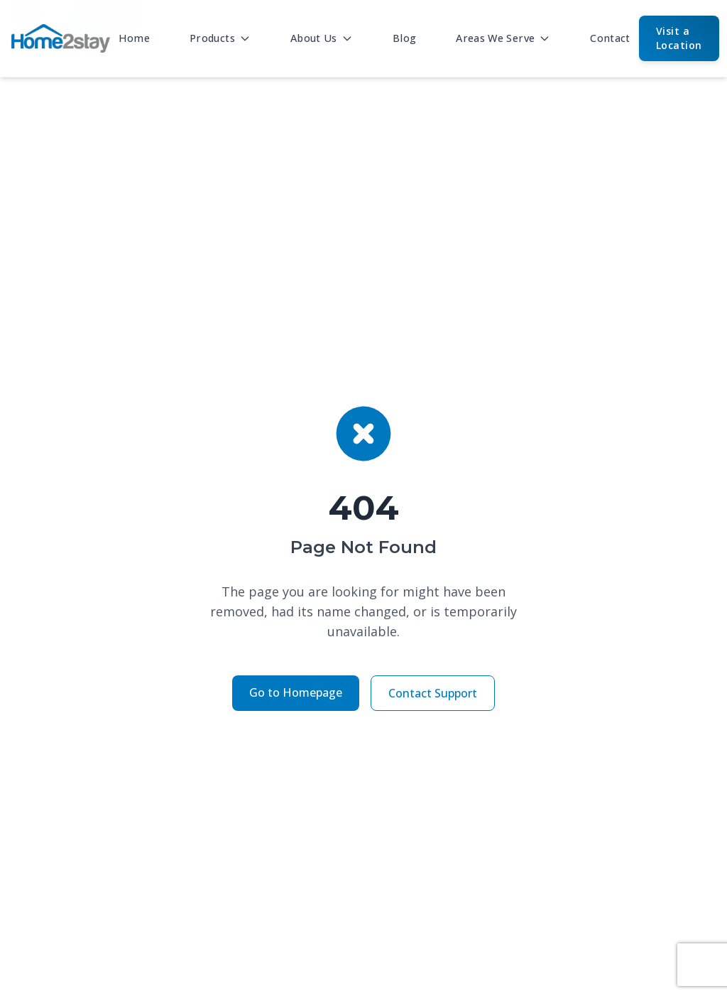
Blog (404, 38)
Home (134, 38)
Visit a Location (679, 38)
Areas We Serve (503, 38)
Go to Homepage (295, 692)
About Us (321, 38)
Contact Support (432, 693)
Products (220, 38)
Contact (610, 38)
